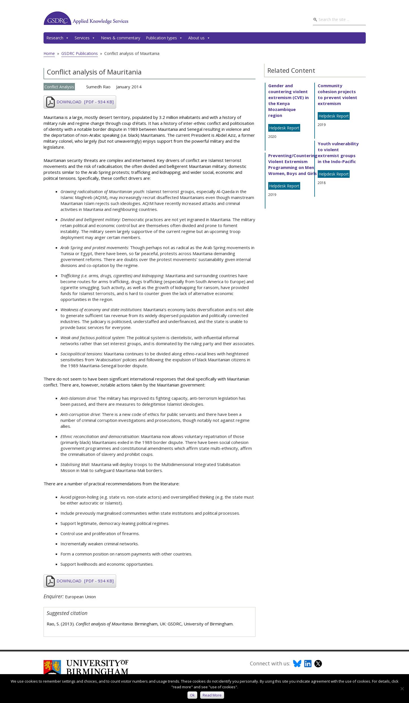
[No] (402, 688)
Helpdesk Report (284, 128)
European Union (80, 596)
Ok (192, 695)
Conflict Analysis (59, 86)
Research (57, 38)
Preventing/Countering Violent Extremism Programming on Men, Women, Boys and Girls (292, 164)
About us (199, 38)
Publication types (164, 38)
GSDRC (86, 18)
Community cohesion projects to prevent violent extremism (337, 94)
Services (85, 38)
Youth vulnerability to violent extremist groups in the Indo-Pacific (338, 152)
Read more (212, 695)
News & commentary (120, 37)
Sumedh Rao (98, 86)
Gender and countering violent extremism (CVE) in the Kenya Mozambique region (288, 100)
